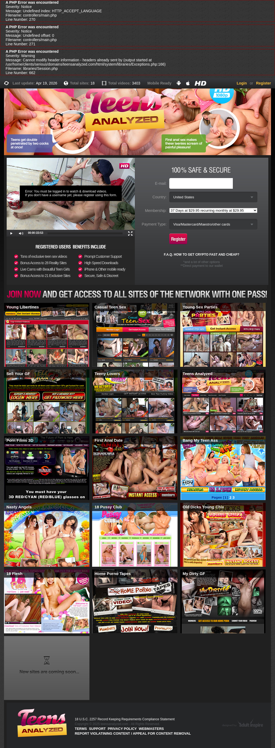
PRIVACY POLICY (122, 729)
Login (242, 83)
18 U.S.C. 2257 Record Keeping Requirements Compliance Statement (125, 719)
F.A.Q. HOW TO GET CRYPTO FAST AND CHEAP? (201, 254)
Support (97, 729)
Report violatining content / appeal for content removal (133, 733)
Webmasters (151, 729)
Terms (81, 729)
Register (263, 83)
